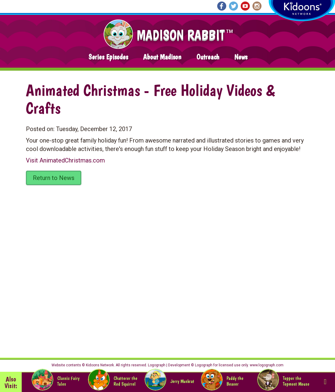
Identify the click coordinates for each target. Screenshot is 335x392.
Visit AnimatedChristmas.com (65, 160)
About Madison (162, 57)
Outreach (207, 57)
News (240, 57)
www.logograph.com (266, 365)
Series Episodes (108, 57)
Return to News (53, 178)
